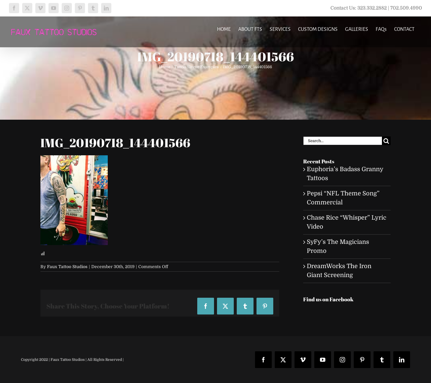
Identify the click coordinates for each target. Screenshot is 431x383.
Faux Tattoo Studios (67, 266)
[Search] (386, 140)
